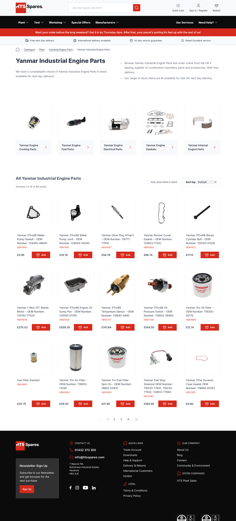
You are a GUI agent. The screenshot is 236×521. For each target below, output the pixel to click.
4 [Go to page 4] (128, 408)
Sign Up (28, 479)
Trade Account (132, 439)
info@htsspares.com (89, 446)
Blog (180, 444)
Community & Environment (193, 455)
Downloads (130, 444)
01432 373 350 (85, 439)
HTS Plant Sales (187, 470)
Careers (182, 449)
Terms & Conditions (135, 480)
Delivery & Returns (134, 455)
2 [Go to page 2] (114, 408)
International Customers (137, 460)
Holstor (127, 465)
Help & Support (132, 449)
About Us (182, 439)
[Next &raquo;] (135, 409)
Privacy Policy (132, 485)
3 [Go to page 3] (121, 408)
